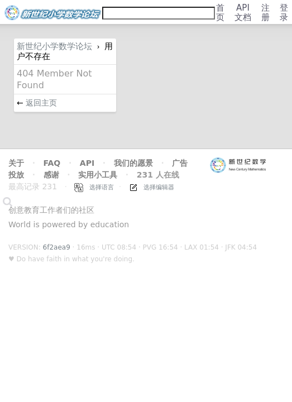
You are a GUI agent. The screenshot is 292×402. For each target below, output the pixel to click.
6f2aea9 (56, 247)
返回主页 (41, 102)
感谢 (51, 174)
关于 (16, 163)
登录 (284, 12)
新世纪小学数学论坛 (54, 46)
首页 (220, 12)
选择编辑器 (152, 187)
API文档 (242, 12)
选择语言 (94, 187)
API (87, 163)
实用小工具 (97, 174)
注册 (265, 12)
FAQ (52, 163)
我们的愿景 (133, 163)
